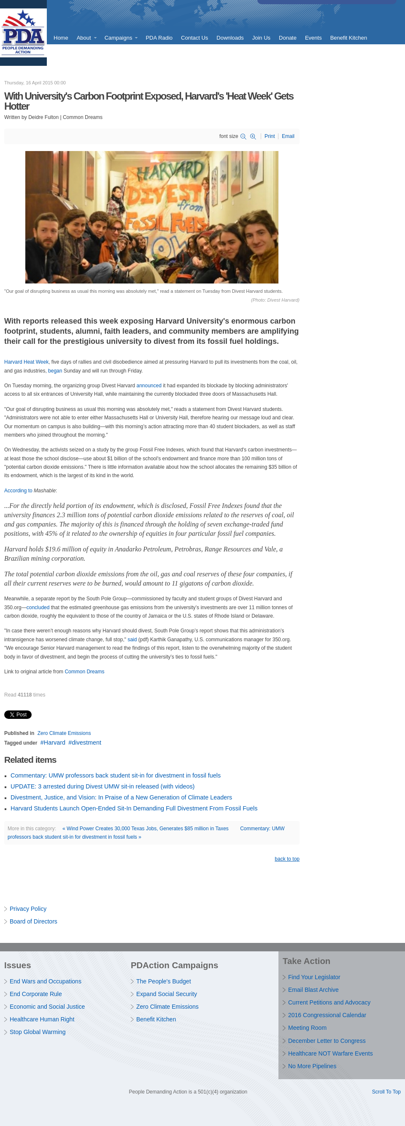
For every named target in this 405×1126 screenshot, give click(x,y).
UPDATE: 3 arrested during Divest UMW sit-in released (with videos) (102, 786)
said (132, 640)
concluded (38, 607)
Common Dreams (84, 672)
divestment (86, 742)
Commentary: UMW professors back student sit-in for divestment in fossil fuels (116, 775)
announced (149, 386)
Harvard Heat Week (26, 362)
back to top (287, 859)
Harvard (54, 742)
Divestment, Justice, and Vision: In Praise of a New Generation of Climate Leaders (121, 797)
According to (18, 491)
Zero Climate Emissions (64, 733)
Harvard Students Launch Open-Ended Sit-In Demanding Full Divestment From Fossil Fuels (134, 808)
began (55, 371)
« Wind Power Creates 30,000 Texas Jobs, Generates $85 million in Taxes (145, 829)
